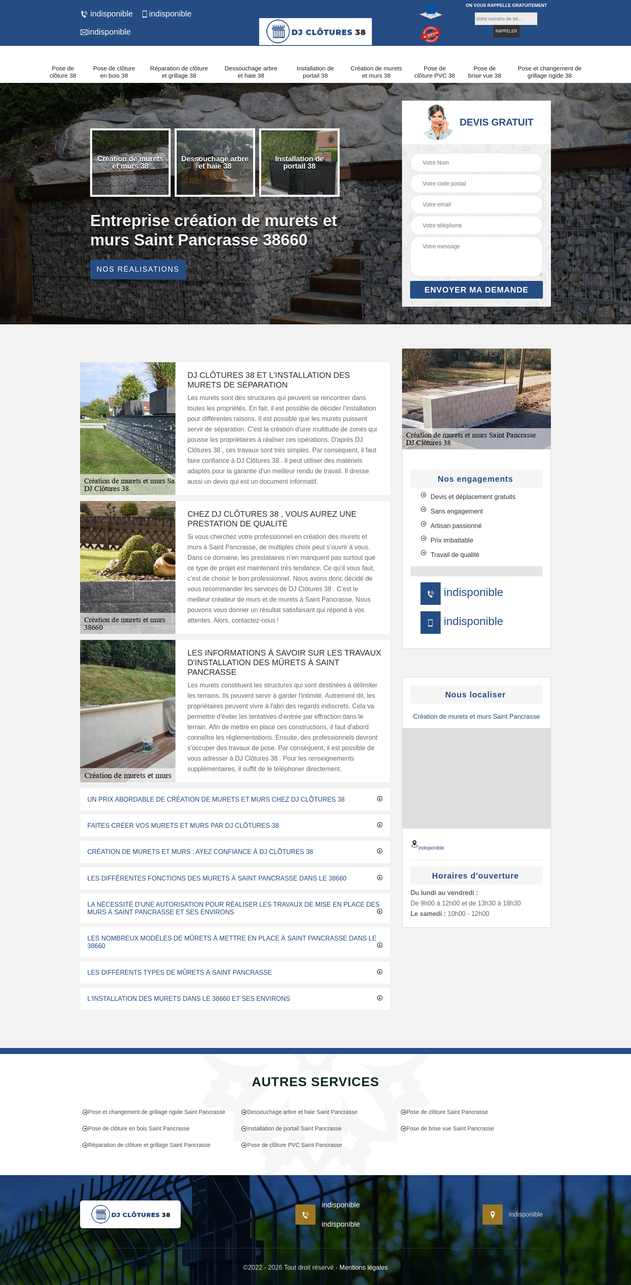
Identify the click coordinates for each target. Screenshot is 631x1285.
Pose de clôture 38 (62, 72)
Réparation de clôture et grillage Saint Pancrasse (146, 1145)
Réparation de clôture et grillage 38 (179, 72)
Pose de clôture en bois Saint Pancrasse (136, 1128)
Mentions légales (364, 1267)
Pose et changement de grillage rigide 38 (550, 72)
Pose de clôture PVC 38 (434, 72)
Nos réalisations (138, 269)
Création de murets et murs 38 (376, 72)
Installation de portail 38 (315, 72)
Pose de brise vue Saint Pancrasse (447, 1128)
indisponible (106, 14)
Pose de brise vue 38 (484, 72)
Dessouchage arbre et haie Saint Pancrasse (299, 1112)
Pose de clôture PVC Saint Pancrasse (291, 1145)
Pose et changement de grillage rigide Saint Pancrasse (153, 1112)
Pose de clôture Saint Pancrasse (444, 1112)
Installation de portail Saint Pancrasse (291, 1128)
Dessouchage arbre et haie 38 (251, 72)
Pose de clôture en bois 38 (114, 72)
